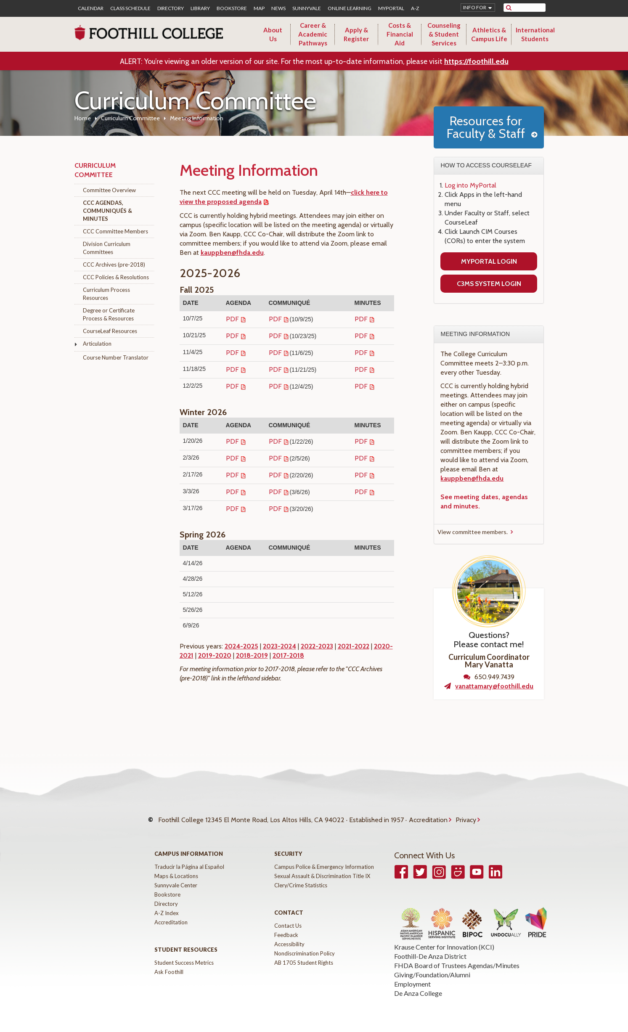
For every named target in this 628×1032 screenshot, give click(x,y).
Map (259, 8)
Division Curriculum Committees (106, 248)
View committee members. (472, 531)
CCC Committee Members (115, 231)
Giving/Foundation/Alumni (432, 966)
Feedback (286, 926)
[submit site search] (508, 7)
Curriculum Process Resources (106, 293)
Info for (474, 7)
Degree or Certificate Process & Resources (109, 314)
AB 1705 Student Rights (303, 954)
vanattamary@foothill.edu (494, 686)
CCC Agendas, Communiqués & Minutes (107, 210)
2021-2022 (353, 646)
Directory (170, 8)
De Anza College (418, 985)
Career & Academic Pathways (312, 34)
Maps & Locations (176, 867)
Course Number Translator (115, 357)
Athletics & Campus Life (489, 34)
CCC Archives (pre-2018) (114, 264)
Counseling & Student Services (444, 34)
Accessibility (289, 935)
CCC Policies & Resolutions (116, 277)
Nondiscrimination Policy (304, 945)
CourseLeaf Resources (110, 331)
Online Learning (349, 8)
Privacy (466, 816)
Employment (412, 975)
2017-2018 (288, 655)
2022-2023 (317, 646)
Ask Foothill (168, 963)
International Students (535, 34)
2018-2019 (252, 655)
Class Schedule (130, 8)
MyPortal (391, 8)
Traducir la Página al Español (189, 858)
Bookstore (232, 8)
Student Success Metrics (184, 954)
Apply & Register (356, 34)
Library (200, 8)
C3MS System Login (489, 284)
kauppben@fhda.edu (232, 253)
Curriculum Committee (130, 118)
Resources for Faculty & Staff (486, 127)
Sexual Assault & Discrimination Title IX (322, 867)
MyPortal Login (489, 261)
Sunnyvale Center (175, 876)
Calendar (90, 8)
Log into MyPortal (470, 185)
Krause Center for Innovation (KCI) (444, 938)
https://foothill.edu (476, 61)
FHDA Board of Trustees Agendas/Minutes (456, 957)
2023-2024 (279, 646)
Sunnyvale (306, 8)
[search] (530, 7)
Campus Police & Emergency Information (324, 858)
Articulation (97, 343)
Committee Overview (109, 190)
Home (82, 118)
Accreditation (428, 816)
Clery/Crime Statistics (300, 876)
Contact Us (288, 917)
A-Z (415, 8)
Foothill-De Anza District (430, 948)
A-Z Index (166, 904)
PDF (232, 319)
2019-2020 (214, 655)
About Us (272, 34)
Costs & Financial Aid (400, 34)
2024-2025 (241, 646)
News (278, 8)
